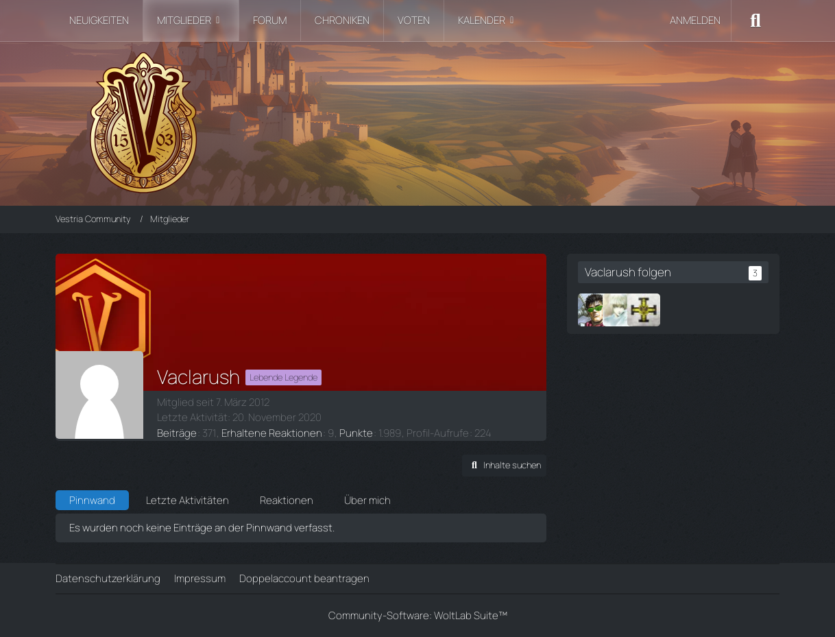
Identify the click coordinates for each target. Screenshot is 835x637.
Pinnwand (92, 500)
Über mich (367, 500)
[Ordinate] (643, 309)
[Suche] (755, 20)
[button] (504, 465)
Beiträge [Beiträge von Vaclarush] (177, 433)
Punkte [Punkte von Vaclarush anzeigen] (356, 433)
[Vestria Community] (417, 120)
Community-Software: (417, 615)
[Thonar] (594, 309)
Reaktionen (286, 500)
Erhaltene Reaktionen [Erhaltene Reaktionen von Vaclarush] (271, 433)
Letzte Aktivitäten (187, 500)
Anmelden (695, 20)
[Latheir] (619, 309)
